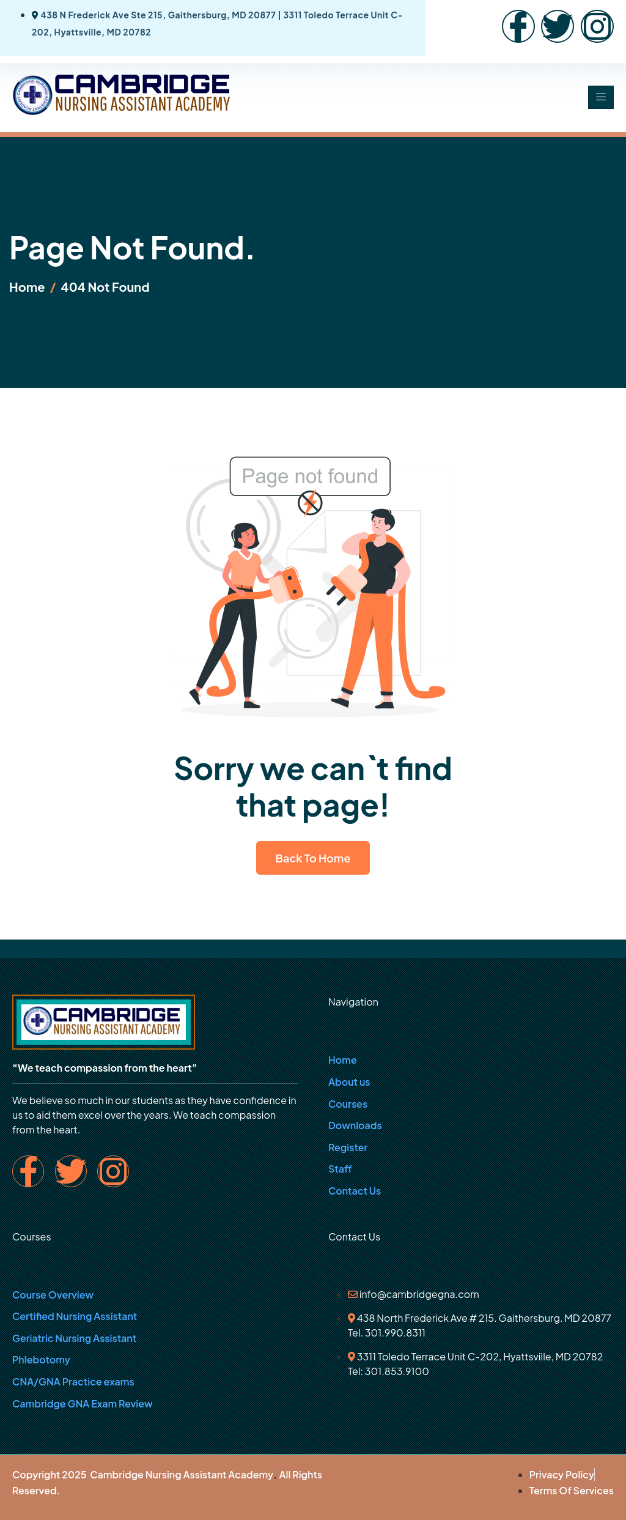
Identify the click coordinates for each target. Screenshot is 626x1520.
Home (342, 1059)
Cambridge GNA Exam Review (82, 1403)
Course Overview (53, 1294)
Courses (347, 1103)
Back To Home (313, 858)
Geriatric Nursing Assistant (74, 1338)
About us (349, 1081)
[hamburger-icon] (601, 97)
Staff (340, 1168)
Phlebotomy (41, 1359)
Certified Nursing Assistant (74, 1316)
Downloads (355, 1125)
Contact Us (354, 1190)
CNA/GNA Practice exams (73, 1381)
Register (347, 1147)
